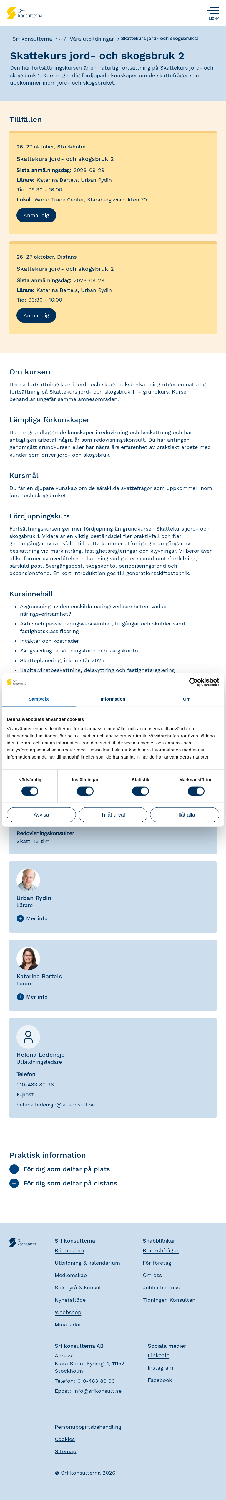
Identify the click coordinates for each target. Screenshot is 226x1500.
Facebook (160, 1380)
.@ (55, 1104)
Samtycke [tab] (39, 698)
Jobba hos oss (161, 1287)
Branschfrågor (161, 1250)
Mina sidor (68, 1324)
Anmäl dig (36, 215)
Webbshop (68, 1312)
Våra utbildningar (91, 39)
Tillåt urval (113, 814)
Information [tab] (113, 698)
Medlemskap (71, 1275)
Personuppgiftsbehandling (88, 1427)
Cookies (65, 1439)
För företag (157, 1263)
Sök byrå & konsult (79, 1287)
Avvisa (41, 814)
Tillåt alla (184, 814)
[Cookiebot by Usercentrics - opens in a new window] (193, 682)
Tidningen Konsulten (169, 1300)
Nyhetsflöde (70, 1300)
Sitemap (65, 1451)
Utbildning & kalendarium (87, 1263)
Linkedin (159, 1355)
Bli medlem (69, 1250)
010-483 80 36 (35, 1084)
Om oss (152, 1275)
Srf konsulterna (31, 39)
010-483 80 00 (96, 1381)
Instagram (160, 1367)
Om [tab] (186, 698)
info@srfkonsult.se (97, 1391)
